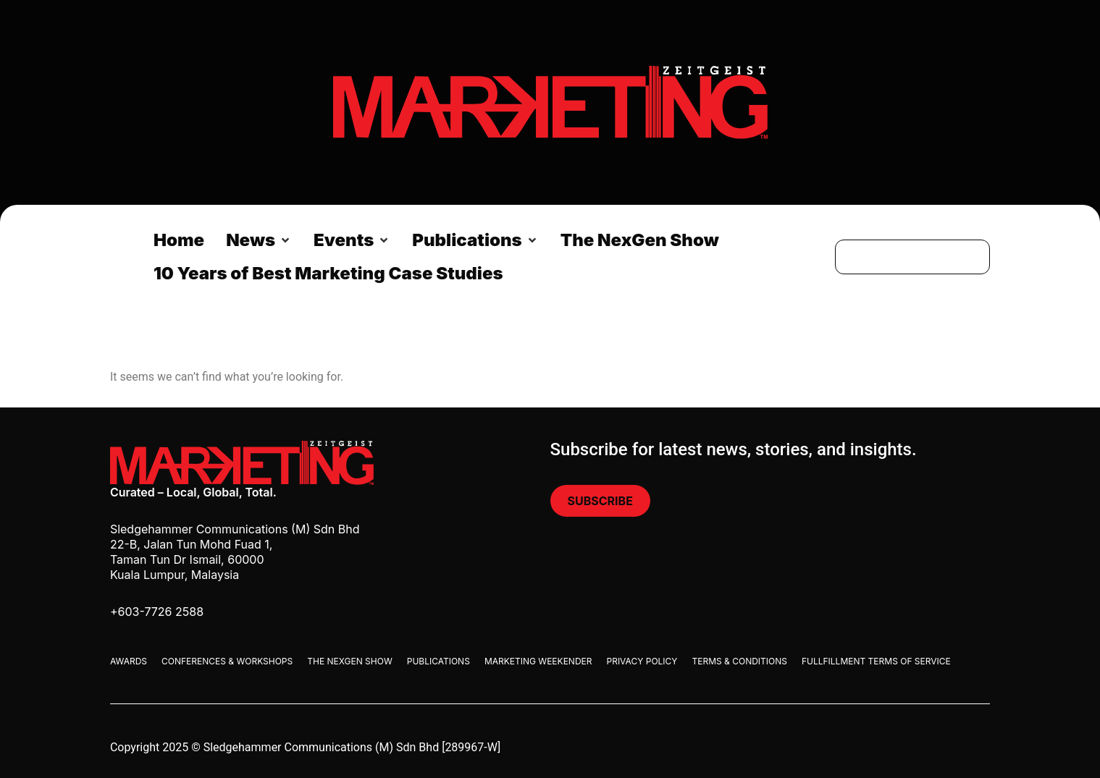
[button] (259, 240)
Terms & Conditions (739, 661)
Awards (128, 661)
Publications (438, 661)
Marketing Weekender (538, 661)
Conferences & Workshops (227, 661)
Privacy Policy (642, 661)
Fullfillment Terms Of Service (876, 661)
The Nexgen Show (349, 661)
